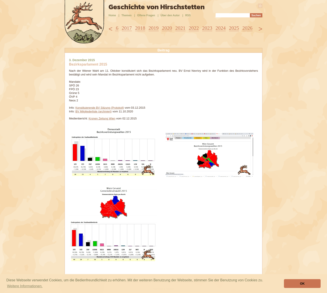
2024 (221, 28)
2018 (140, 28)
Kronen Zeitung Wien (102, 118)
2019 (154, 28)
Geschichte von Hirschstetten (157, 7)
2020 (167, 28)
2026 (247, 28)
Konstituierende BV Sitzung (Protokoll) (99, 107)
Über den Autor (170, 15)
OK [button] (302, 283)
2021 (180, 28)
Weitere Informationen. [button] (25, 286)
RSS (188, 15)
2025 (234, 28)
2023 (207, 28)
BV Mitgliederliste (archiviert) (93, 111)
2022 (194, 28)
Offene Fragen (146, 15)
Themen (127, 15)
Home (112, 15)
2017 (127, 28)
